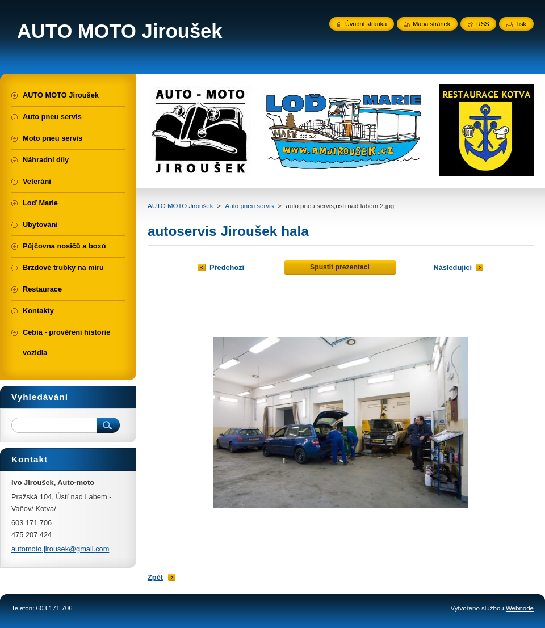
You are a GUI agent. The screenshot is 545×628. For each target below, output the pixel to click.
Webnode (520, 608)
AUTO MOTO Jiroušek (180, 206)
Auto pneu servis (250, 206)
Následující (452, 267)
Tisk (520, 23)
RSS (482, 23)
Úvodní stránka (366, 23)
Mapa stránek (431, 23)
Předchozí (226, 267)
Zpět (155, 577)
